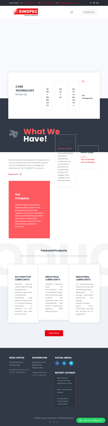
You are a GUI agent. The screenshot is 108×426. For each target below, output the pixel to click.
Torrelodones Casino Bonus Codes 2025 (63, 401)
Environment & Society (65, 143)
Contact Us (89, 12)
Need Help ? (88, 152)
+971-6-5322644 (47, 3)
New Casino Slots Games (64, 391)
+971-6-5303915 (29, 3)
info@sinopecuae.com (68, 3)
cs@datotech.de (39, 372)
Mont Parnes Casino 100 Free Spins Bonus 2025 (64, 381)
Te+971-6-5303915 (17, 372)
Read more (13, 174)
